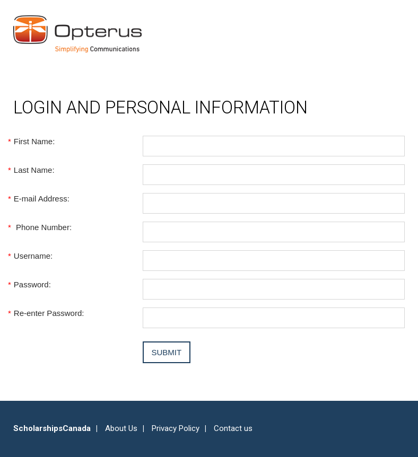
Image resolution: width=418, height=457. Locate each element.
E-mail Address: (41, 198)
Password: (32, 284)
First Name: (34, 141)
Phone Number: (42, 227)
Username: (33, 255)
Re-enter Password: (48, 313)
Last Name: (34, 169)
